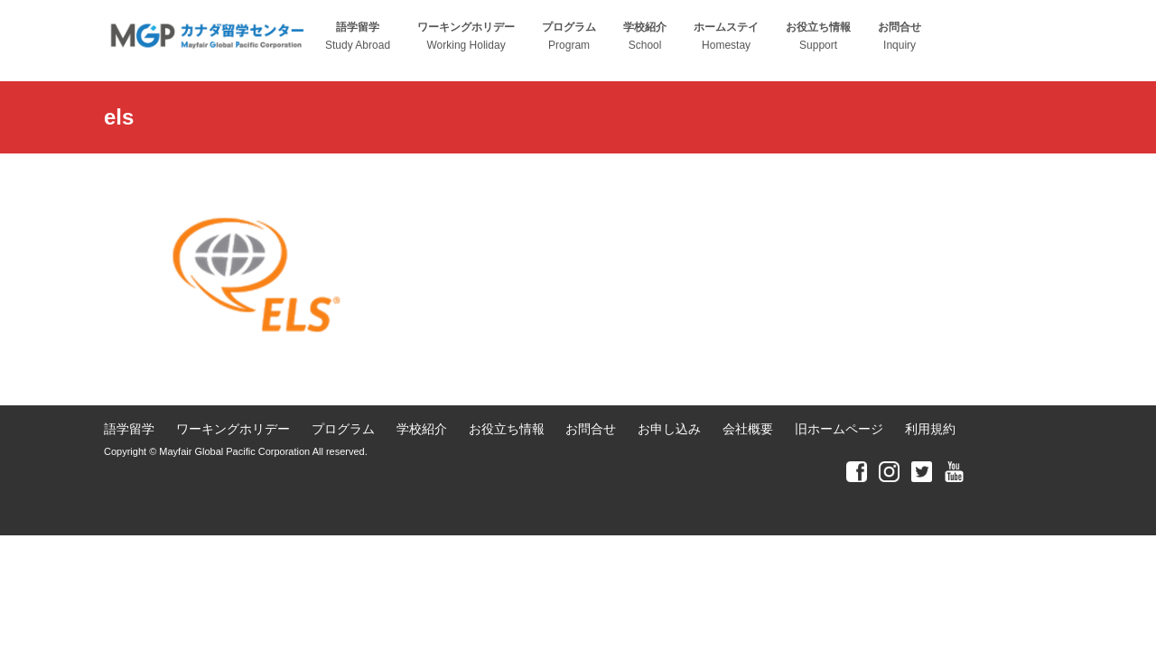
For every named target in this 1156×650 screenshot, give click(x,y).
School (645, 36)
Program (569, 36)
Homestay (726, 36)
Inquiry (899, 36)
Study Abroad (357, 36)
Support (818, 36)
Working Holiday (466, 36)
